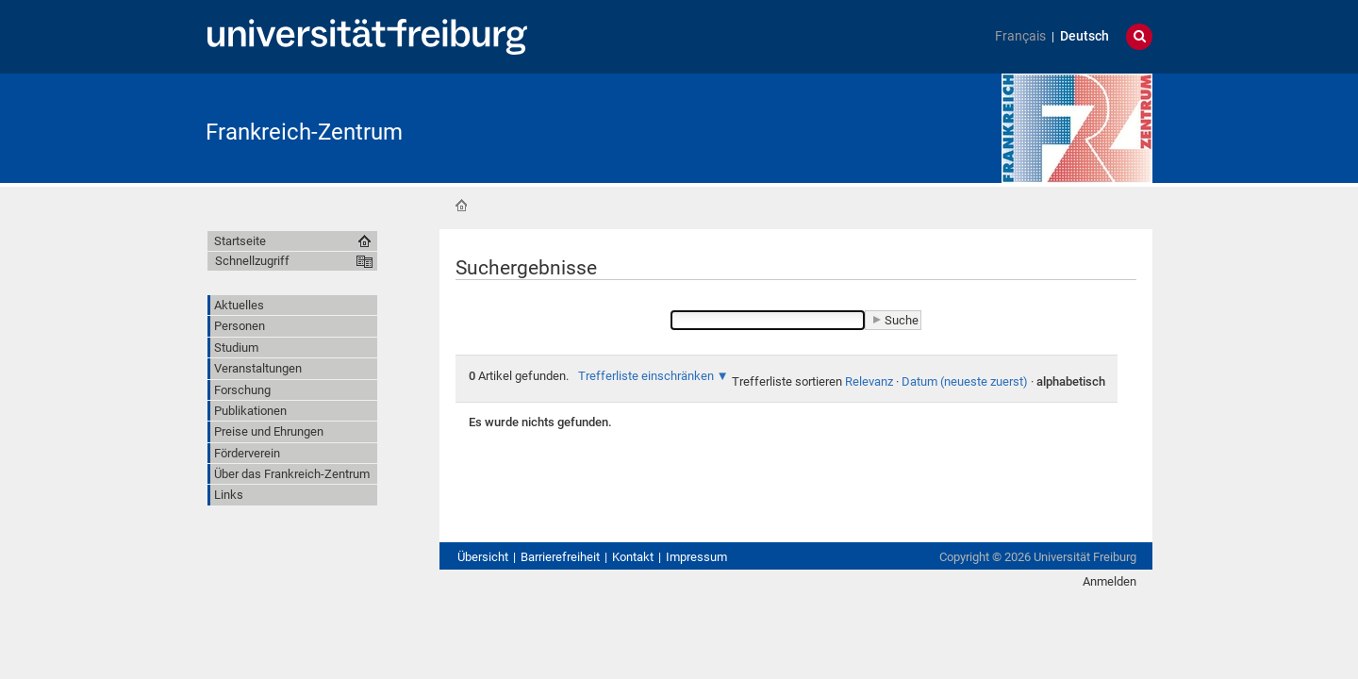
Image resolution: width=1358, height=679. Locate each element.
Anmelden (1109, 581)
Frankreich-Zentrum (304, 132)
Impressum (696, 557)
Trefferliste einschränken (646, 376)
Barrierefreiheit (560, 557)
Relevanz (869, 381)
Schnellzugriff (252, 261)
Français (1020, 36)
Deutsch (1084, 36)
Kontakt (633, 557)
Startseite (461, 205)
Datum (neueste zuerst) (965, 381)
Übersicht (482, 557)
